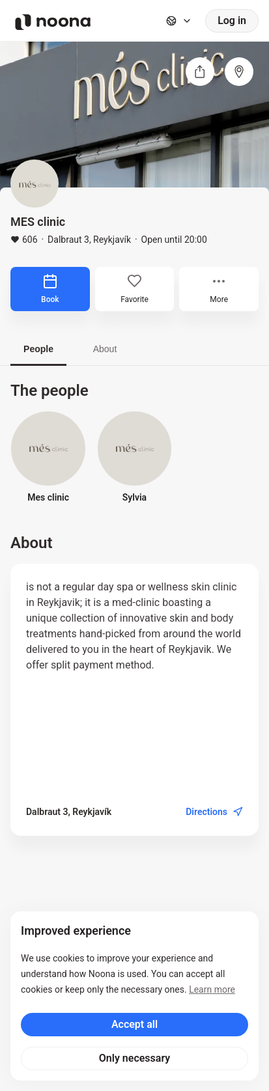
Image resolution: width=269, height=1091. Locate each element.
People (38, 349)
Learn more (212, 989)
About (105, 349)
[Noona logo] (52, 22)
